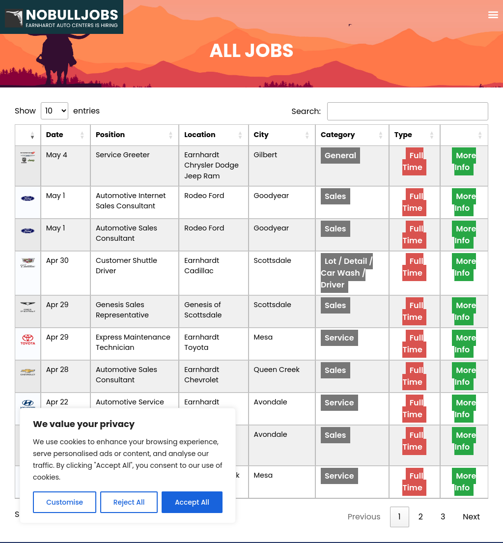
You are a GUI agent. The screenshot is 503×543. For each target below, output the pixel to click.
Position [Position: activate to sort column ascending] (89, 135)
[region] (128, 465)
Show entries (57, 110)
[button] (493, 14)
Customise (65, 502)
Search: (390, 111)
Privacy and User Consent (251, 528)
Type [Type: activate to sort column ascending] (427, 135)
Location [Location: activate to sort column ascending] (207, 135)
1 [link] (399, 488)
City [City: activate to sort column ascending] (292, 135)
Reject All (128, 502)
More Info (471, 161)
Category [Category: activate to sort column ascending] (350, 135)
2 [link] (421, 488)
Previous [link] (364, 488)
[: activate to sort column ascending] (24, 135)
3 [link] (443, 488)
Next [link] (471, 488)
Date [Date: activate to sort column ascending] (47, 135)
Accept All (192, 502)
